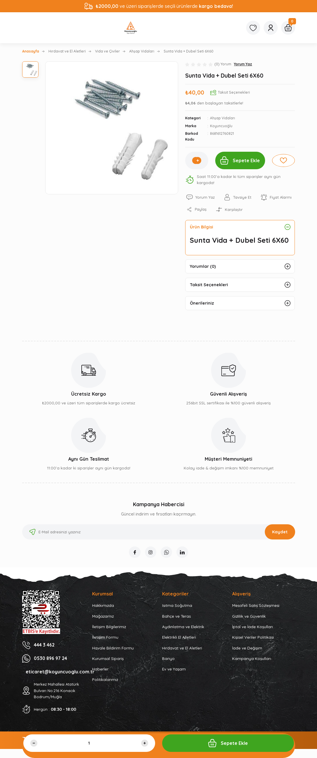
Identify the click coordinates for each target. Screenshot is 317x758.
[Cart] (288, 28)
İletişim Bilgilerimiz (109, 627)
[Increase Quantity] (197, 160)
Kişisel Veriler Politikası (253, 638)
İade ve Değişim (247, 648)
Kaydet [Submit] (280, 532)
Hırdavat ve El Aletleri (182, 648)
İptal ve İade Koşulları (252, 627)
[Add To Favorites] (283, 160)
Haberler (100, 670)
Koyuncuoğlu (221, 126)
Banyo (168, 659)
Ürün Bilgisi (201, 227)
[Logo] (130, 27)
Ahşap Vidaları (222, 118)
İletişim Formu (105, 638)
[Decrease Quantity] (33, 743)
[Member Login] (271, 28)
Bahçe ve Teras (176, 616)
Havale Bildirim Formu (113, 648)
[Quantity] (89, 743)
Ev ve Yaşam (174, 670)
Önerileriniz (202, 303)
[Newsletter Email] (158, 532)
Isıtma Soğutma (177, 606)
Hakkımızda (103, 606)
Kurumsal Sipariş (108, 659)
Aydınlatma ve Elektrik (183, 627)
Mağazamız (103, 616)
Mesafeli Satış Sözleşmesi (255, 606)
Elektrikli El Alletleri (179, 638)
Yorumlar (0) (203, 266)
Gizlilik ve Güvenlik (249, 616)
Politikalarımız (105, 680)
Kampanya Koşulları (251, 659)
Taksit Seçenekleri (209, 285)
